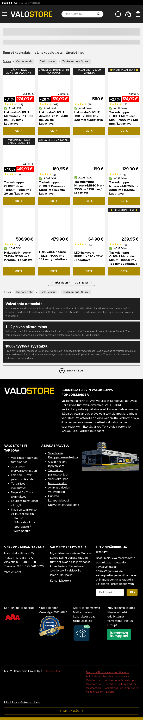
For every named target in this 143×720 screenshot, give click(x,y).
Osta (19, 130)
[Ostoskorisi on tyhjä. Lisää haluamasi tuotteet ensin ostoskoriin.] (138, 14)
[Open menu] (4, 14)
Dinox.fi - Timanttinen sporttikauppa (107, 672)
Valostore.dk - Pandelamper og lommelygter (112, 688)
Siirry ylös (71, 371)
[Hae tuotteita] (80, 14)
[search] (98, 14)
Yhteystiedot (12, 572)
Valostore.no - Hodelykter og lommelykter (111, 684)
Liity (132, 592)
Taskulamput (48, 61)
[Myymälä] (110, 470)
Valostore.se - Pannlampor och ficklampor (111, 680)
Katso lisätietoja (60, 580)
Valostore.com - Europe (100, 691)
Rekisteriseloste (52, 671)
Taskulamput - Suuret (76, 61)
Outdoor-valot (24, 61)
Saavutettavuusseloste (63, 504)
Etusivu (7, 61)
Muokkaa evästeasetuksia (22, 702)
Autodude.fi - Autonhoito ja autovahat (108, 676)
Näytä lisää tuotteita (71, 282)
